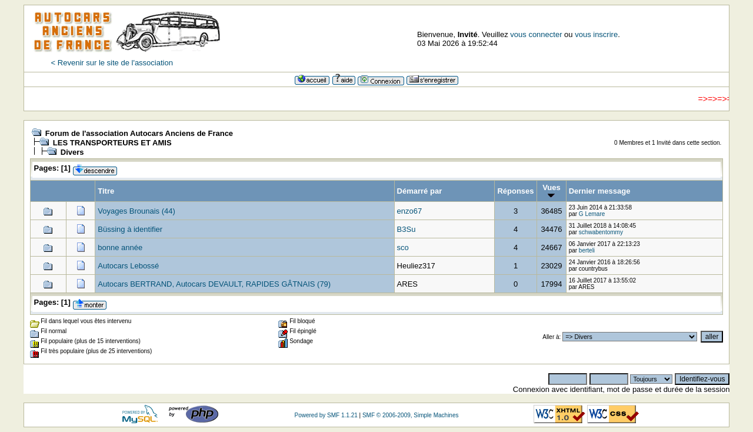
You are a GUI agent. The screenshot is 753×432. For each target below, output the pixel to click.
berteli (587, 250)
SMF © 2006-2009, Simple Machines (410, 415)
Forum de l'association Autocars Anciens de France (139, 133)
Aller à (550, 337)
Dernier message (600, 191)
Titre (106, 191)
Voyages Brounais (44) (136, 211)
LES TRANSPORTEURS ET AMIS (112, 142)
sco (403, 247)
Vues (551, 191)
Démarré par (419, 191)
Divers (72, 152)
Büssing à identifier (130, 229)
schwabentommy (601, 232)
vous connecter (536, 34)
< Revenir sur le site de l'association (112, 62)
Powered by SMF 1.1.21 (325, 415)
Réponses (515, 191)
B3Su (406, 229)
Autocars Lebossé (128, 265)
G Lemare (592, 214)
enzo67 (409, 211)
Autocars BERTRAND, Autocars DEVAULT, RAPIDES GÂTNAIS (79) (214, 284)
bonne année (120, 247)
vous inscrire (596, 34)
